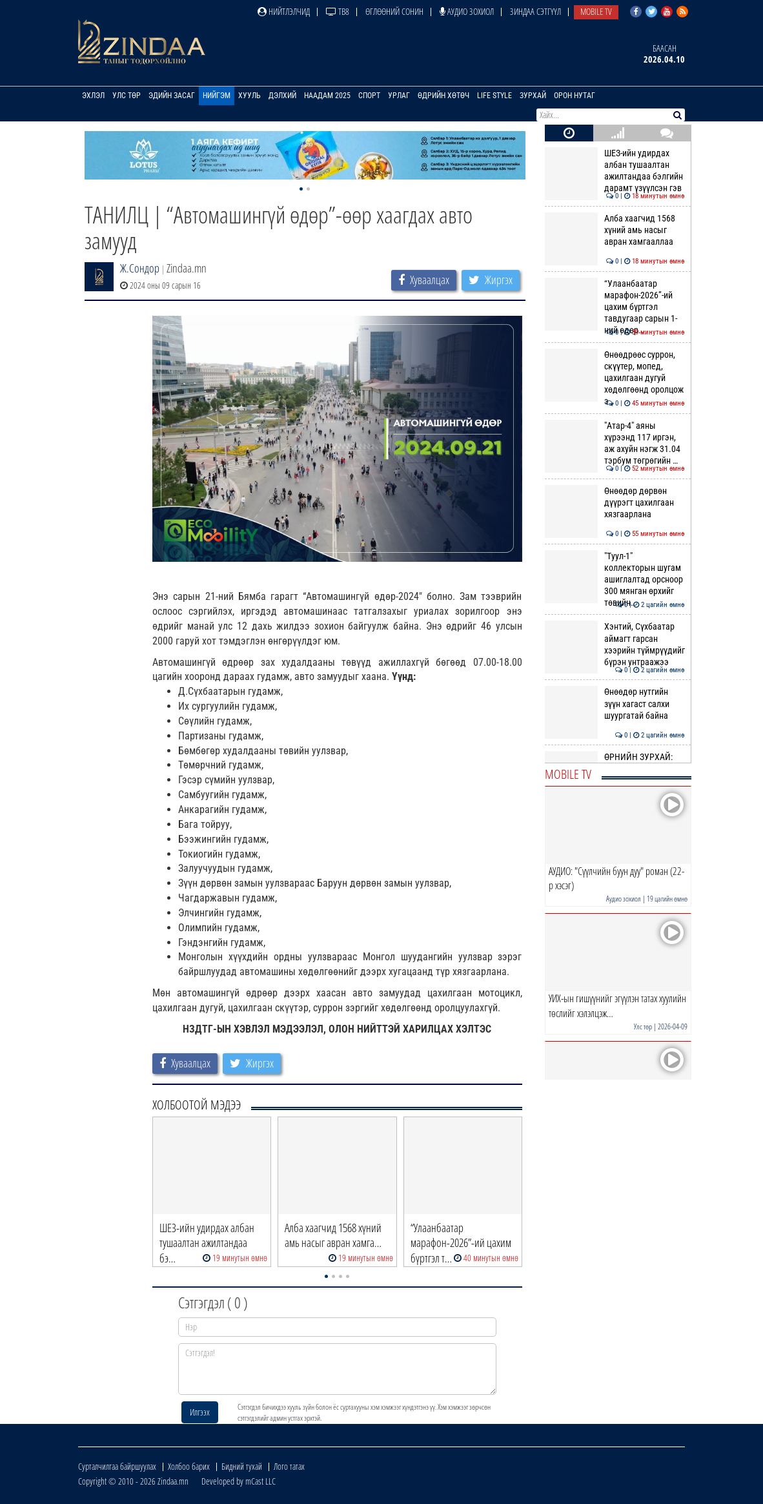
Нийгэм (216, 95)
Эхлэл (93, 95)
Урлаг (399, 95)
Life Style (494, 95)
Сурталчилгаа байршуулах (117, 1466)
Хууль (249, 95)
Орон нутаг (574, 95)
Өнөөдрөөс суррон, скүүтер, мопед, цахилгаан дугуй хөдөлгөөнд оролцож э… (615, 378)
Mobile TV (596, 11)
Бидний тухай (241, 1466)
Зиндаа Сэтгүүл (535, 11)
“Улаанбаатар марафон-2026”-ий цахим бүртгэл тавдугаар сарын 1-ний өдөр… (615, 307)
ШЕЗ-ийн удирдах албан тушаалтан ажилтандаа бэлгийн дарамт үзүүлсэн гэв (615, 170)
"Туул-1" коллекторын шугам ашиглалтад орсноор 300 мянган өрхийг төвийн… (615, 579)
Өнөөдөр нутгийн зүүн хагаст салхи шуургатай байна (615, 703)
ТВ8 (337, 11)
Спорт (369, 95)
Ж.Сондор (139, 268)
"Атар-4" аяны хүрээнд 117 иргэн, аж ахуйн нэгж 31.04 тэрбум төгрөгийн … (615, 443)
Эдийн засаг (171, 95)
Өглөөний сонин (394, 11)
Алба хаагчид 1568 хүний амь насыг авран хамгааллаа (615, 230)
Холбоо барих (189, 1466)
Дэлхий (282, 95)
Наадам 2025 (327, 95)
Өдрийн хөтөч (443, 95)
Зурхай (533, 95)
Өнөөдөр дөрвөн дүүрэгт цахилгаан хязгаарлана (615, 502)
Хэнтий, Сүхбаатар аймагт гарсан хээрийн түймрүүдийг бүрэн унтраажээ (615, 644)
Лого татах (289, 1466)
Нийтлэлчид (284, 11)
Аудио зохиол (467, 11)
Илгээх (200, 1412)
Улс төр (126, 95)
